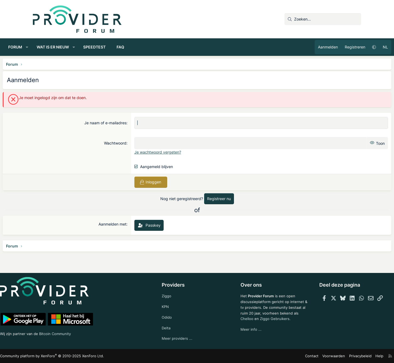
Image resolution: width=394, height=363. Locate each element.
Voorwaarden (303, 356)
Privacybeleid (327, 356)
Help (345, 356)
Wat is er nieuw (83, 47)
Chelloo (240, 324)
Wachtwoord (125, 143)
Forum (45, 47)
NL (355, 47)
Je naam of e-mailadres (115, 122)
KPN (172, 305)
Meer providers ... (184, 338)
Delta (173, 327)
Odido (174, 316)
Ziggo (174, 294)
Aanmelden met (123, 224)
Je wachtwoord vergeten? (167, 152)
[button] (57, 47)
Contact (283, 356)
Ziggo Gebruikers (268, 324)
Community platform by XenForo (81, 356)
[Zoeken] (323, 19)
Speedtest (124, 47)
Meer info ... (244, 335)
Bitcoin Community (92, 332)
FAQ (150, 47)
